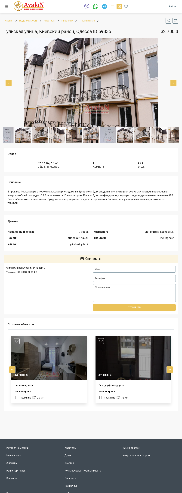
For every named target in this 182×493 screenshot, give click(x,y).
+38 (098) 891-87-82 (26, 272)
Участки (69, 463)
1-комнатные (87, 20)
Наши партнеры (15, 470)
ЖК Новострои (131, 447)
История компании (17, 447)
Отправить (134, 307)
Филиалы (11, 463)
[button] (49, 369)
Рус (173, 6)
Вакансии (11, 478)
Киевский (67, 20)
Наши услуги (13, 455)
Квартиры (49, 20)
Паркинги (70, 478)
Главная (8, 20)
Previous (8, 82)
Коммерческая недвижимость (83, 470)
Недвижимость (28, 20)
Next (173, 82)
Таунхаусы (71, 485)
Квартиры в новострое (136, 455)
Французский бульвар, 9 (30, 267)
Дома (68, 455)
